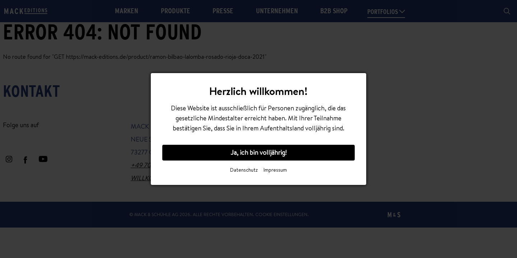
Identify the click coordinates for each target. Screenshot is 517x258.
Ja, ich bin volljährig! (258, 152)
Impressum (275, 169)
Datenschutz (244, 169)
